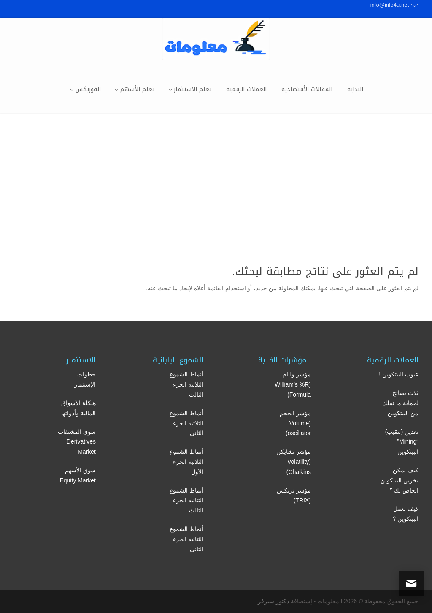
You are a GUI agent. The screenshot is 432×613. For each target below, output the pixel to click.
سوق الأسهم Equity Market (77, 475)
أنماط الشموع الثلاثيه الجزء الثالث (186, 384)
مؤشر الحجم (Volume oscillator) (295, 423)
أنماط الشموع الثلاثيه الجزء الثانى (186, 423)
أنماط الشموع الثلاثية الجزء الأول (186, 461)
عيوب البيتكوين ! (398, 374)
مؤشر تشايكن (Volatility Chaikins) (293, 461)
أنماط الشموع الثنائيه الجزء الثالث (186, 500)
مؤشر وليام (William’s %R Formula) (293, 384)
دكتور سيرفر (273, 601)
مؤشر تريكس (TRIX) (294, 495)
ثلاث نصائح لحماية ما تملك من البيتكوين (400, 403)
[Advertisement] (216, 176)
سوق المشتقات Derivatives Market (77, 441)
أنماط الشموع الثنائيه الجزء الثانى (186, 539)
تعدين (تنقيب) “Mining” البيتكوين (401, 441)
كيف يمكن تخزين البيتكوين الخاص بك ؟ (399, 480)
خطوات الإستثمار (85, 379)
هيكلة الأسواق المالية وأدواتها (78, 408)
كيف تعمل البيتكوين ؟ (405, 513)
